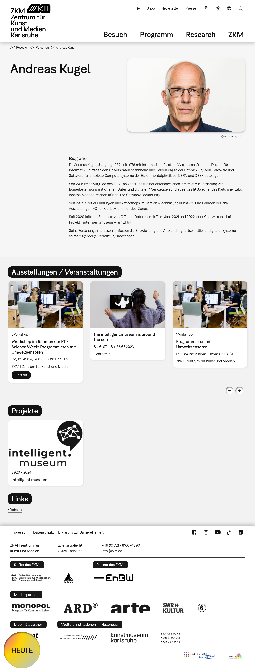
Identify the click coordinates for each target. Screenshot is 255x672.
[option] (45, 332)
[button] (186, 95)
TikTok (229, 532)
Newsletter (170, 8)
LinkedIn (241, 532)
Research (201, 34)
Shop (151, 8)
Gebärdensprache (218, 8)
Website (15, 510)
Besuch (115, 34)
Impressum (20, 532)
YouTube (218, 532)
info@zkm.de (112, 551)
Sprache (229, 8)
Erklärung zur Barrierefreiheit (81, 532)
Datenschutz (43, 532)
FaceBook (194, 532)
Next (239, 390)
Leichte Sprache (206, 8)
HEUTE (22, 650)
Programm (156, 34)
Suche (241, 8)
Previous (229, 390)
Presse (191, 8)
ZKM (236, 34)
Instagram (206, 532)
